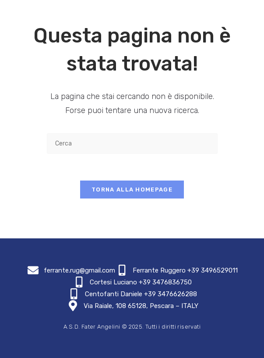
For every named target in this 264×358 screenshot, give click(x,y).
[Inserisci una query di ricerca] (132, 143)
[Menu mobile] (248, 11)
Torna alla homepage (132, 189)
